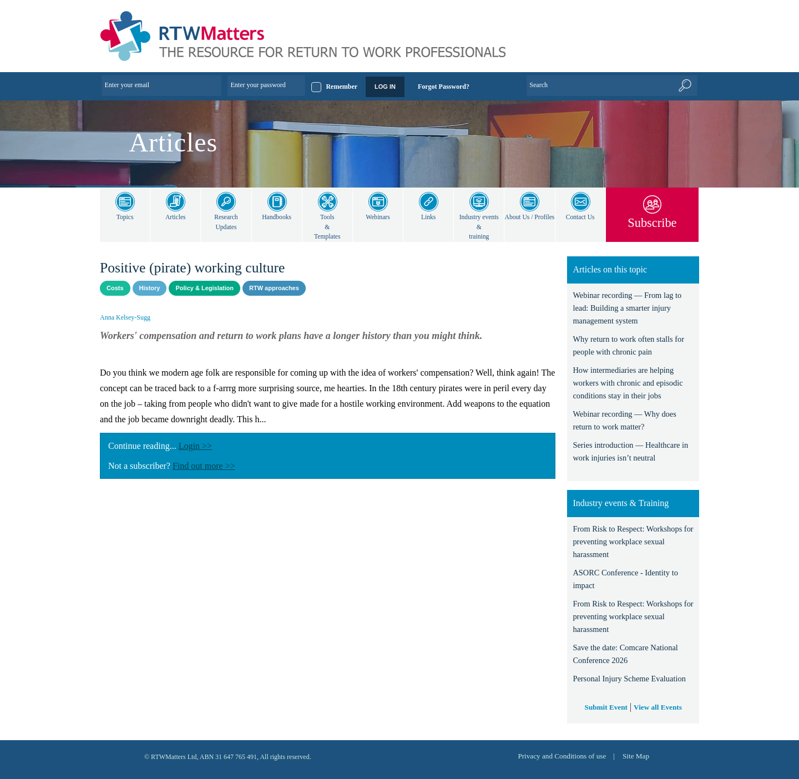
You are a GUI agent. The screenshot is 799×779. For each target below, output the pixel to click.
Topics (124, 217)
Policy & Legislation (204, 288)
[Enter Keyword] (612, 85)
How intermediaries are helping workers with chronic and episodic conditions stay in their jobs (631, 383)
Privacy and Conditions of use (558, 756)
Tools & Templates (327, 227)
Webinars (377, 217)
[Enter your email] (161, 85)
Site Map (635, 756)
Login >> (200, 445)
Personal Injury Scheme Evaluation (632, 679)
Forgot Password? (443, 86)
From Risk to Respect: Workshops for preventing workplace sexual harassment (631, 542)
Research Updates (226, 222)
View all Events (658, 707)
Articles (175, 217)
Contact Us (580, 217)
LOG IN (385, 86)
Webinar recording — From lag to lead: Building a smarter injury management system (629, 308)
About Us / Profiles (529, 222)
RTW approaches (274, 288)
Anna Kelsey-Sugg (126, 317)
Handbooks (277, 217)
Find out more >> (212, 465)
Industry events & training (479, 227)
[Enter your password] (266, 85)
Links (428, 217)
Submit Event (605, 707)
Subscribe (652, 222)
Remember (341, 86)
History (149, 288)
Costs (115, 288)
